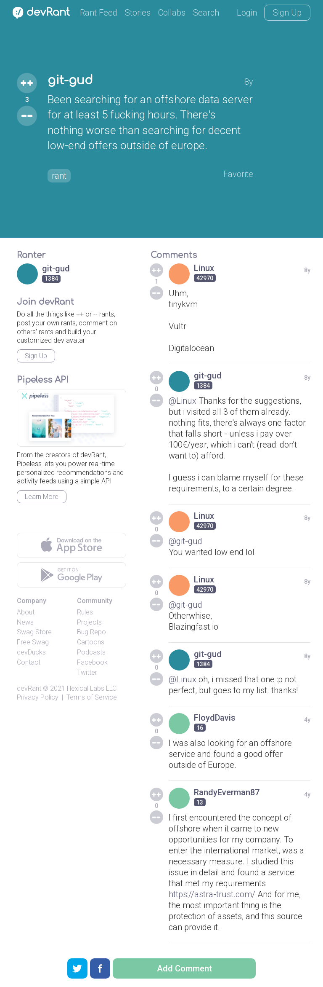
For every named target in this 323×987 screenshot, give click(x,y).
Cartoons (90, 642)
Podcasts (91, 652)
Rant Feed (98, 13)
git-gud (70, 80)
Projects (89, 622)
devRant (29, 688)
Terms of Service (91, 697)
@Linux (182, 401)
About (25, 612)
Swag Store (34, 632)
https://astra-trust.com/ (212, 894)
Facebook (92, 662)
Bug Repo (91, 632)
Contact (28, 662)
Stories (138, 13)
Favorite (238, 174)
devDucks (31, 652)
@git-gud (185, 541)
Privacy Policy (37, 697)
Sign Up (287, 13)
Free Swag (33, 642)
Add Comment (184, 968)
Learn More (41, 497)
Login (247, 13)
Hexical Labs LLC (91, 688)
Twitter (87, 672)
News (25, 622)
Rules (85, 612)
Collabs (171, 13)
